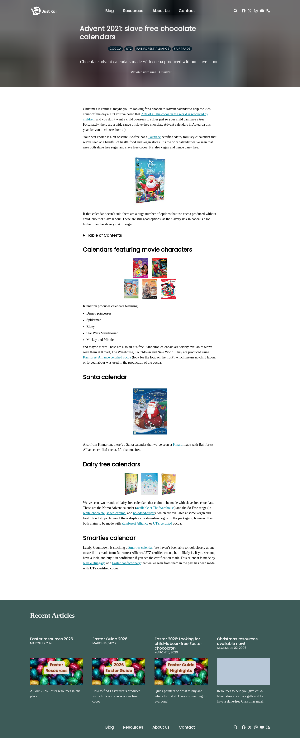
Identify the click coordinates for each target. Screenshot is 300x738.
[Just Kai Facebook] (243, 11)
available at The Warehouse (155, 508)
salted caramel (116, 513)
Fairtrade (154, 137)
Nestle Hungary (93, 563)
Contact (187, 10)
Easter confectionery (126, 563)
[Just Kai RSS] (268, 11)
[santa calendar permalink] (81, 375)
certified (166, 523)
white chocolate (94, 513)
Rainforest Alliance (134, 523)
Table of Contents (104, 235)
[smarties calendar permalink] (81, 536)
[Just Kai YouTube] (262, 11)
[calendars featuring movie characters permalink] (81, 247)
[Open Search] (235, 11)
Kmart (177, 444)
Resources (133, 10)
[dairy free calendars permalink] (81, 462)
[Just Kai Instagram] (256, 11)
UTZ (156, 523)
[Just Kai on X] (250, 11)
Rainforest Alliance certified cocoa (107, 357)
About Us (160, 10)
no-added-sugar (144, 513)
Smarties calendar (140, 547)
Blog (109, 10)
